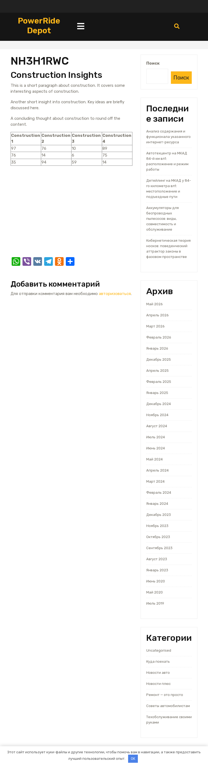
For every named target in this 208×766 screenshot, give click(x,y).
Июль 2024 (155, 437)
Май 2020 (154, 592)
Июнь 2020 (155, 581)
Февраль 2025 (158, 382)
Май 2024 (154, 459)
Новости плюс (158, 684)
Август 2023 (156, 559)
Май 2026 (154, 304)
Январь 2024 (157, 504)
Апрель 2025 (157, 371)
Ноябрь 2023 (157, 526)
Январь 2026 (157, 348)
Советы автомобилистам (168, 706)
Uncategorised (158, 650)
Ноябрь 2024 (157, 415)
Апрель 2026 (157, 315)
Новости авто (158, 673)
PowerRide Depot (39, 25)
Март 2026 (155, 326)
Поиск (153, 63)
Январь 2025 (157, 393)
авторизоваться (115, 293)
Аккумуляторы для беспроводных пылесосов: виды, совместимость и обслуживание (162, 218)
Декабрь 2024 (158, 404)
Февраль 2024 (158, 492)
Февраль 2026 (158, 337)
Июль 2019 (155, 603)
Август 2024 (156, 426)
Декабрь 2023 (158, 515)
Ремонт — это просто (164, 695)
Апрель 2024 (157, 470)
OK (133, 759)
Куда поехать (158, 661)
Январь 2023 (157, 570)
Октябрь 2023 (158, 537)
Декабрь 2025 (158, 359)
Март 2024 (155, 481)
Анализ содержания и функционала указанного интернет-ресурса (168, 136)
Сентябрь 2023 (159, 548)
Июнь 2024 (155, 448)
